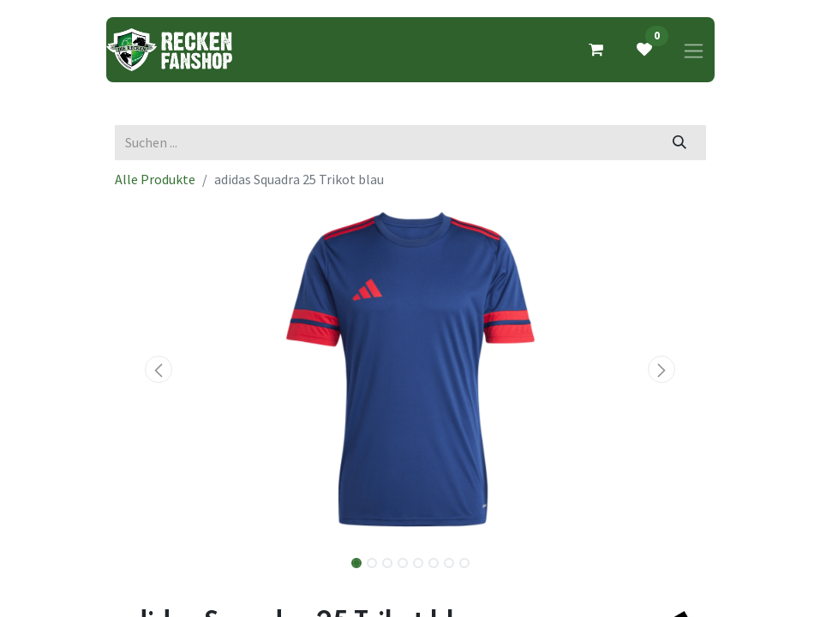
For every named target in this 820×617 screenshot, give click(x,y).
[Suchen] (679, 142)
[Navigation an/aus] (694, 50)
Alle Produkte (155, 179)
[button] (159, 369)
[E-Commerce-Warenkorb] (596, 49)
